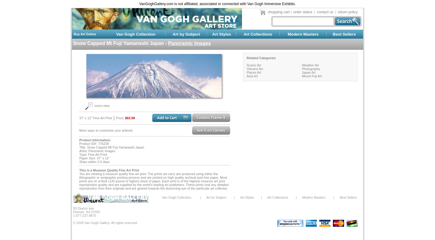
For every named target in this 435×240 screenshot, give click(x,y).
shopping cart (279, 12)
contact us (325, 12)
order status (302, 12)
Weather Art (310, 65)
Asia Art (252, 76)
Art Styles (221, 34)
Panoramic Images (189, 43)
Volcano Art (254, 69)
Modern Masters (303, 34)
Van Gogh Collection (135, 34)
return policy (348, 12)
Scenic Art (253, 65)
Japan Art (308, 72)
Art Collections (257, 34)
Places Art (253, 72)
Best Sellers (344, 34)
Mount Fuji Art (312, 76)
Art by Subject (186, 34)
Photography (311, 69)
